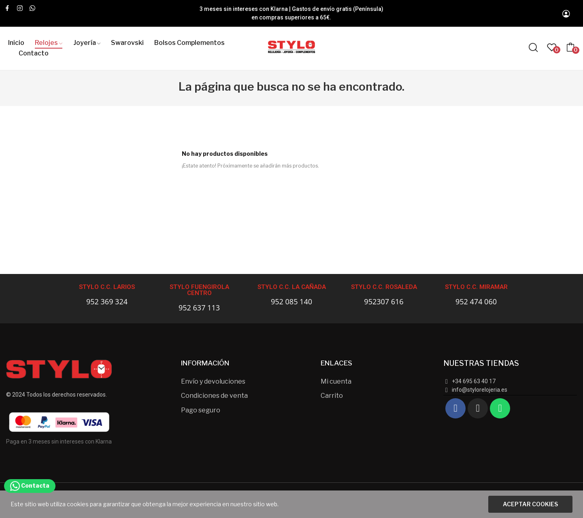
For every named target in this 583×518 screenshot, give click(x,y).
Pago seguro (200, 410)
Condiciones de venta (214, 395)
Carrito (332, 395)
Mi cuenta (336, 381)
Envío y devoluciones (213, 381)
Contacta (29, 485)
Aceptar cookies (530, 504)
